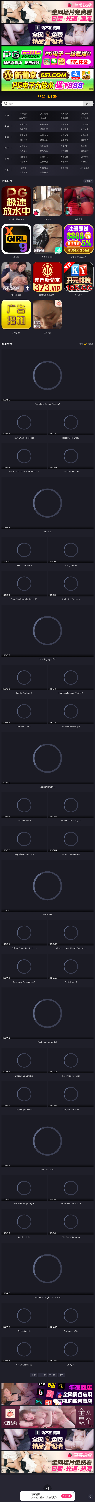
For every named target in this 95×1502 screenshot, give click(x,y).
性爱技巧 (85, 161)
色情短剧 (44, 172)
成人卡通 (64, 135)
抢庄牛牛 (85, 118)
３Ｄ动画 (85, 124)
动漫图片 (85, 146)
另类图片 (85, 150)
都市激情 (23, 157)
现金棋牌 (64, 118)
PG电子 (23, 113)
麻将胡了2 (23, 118)
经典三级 (44, 140)
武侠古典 (85, 157)
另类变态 (85, 140)
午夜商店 (44, 167)
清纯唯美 (44, 150)
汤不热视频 (84, 167)
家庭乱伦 (44, 157)
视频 (6, 126)
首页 (34, 1375)
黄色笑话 (64, 161)
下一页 (52, 1375)
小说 (6, 158)
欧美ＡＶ (64, 124)
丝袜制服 (44, 129)
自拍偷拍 (44, 124)
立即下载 (66, 1496)
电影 (6, 137)
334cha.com (47, 96)
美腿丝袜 (23, 150)
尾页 (61, 1375)
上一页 (43, 1375)
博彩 (6, 115)
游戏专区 (85, 113)
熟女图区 (64, 150)
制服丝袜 (23, 140)
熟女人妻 (23, 129)
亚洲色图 (44, 146)
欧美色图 (64, 146)
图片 (6, 148)
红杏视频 (23, 172)
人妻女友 (64, 157)
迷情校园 (23, 161)
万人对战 (64, 113)
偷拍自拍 (44, 135)
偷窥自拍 (23, 146)
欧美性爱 (85, 135)
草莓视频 (64, 167)
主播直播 (64, 129)
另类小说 (44, 161)
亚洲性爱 (23, 135)
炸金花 (44, 118)
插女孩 (23, 167)
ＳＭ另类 (85, 129)
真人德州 (44, 113)
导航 (6, 169)
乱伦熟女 (64, 140)
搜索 (88, 103)
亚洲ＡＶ (23, 124)
